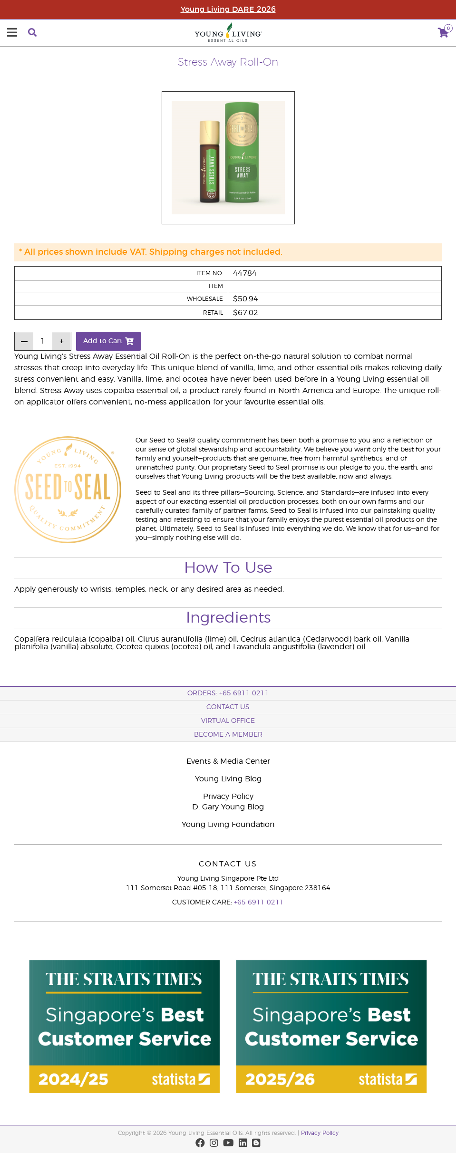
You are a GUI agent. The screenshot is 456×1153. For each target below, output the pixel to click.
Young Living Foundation (228, 824)
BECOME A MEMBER (228, 734)
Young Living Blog (228, 779)
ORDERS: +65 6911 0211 (228, 693)
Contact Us (228, 707)
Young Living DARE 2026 (228, 9)
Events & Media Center (228, 761)
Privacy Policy (228, 796)
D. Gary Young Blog (228, 807)
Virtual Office (228, 721)
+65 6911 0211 (259, 902)
